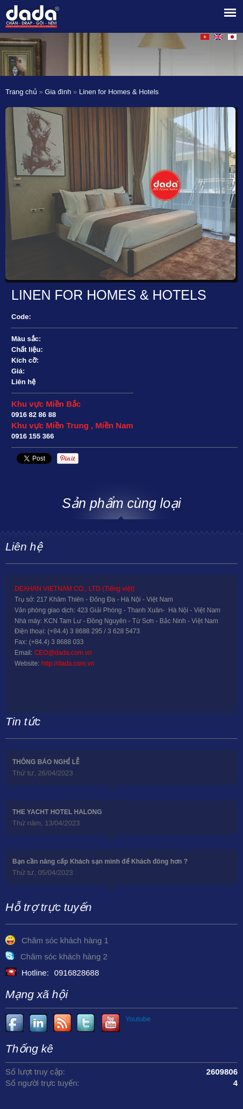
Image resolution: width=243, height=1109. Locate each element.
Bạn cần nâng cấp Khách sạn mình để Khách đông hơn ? (100, 861)
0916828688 (76, 972)
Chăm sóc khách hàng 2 (64, 956)
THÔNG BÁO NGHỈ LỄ (46, 762)
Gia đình (58, 92)
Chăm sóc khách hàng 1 (65, 940)
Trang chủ (21, 92)
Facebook (14, 1023)
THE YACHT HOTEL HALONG (57, 812)
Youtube (39, 1023)
